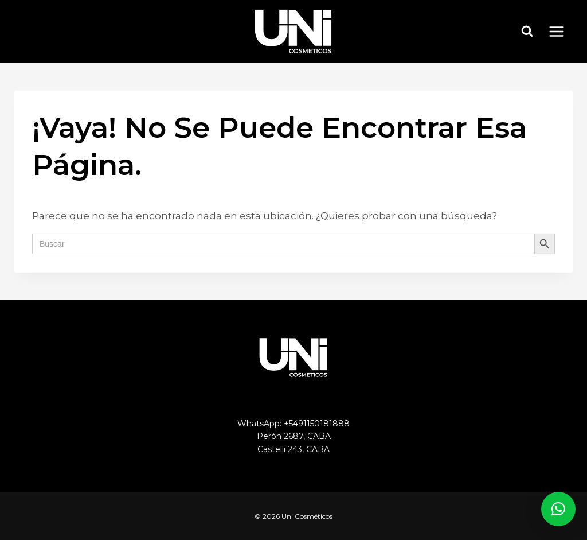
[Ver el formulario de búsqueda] (527, 31)
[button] (558, 509)
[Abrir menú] (562, 31)
